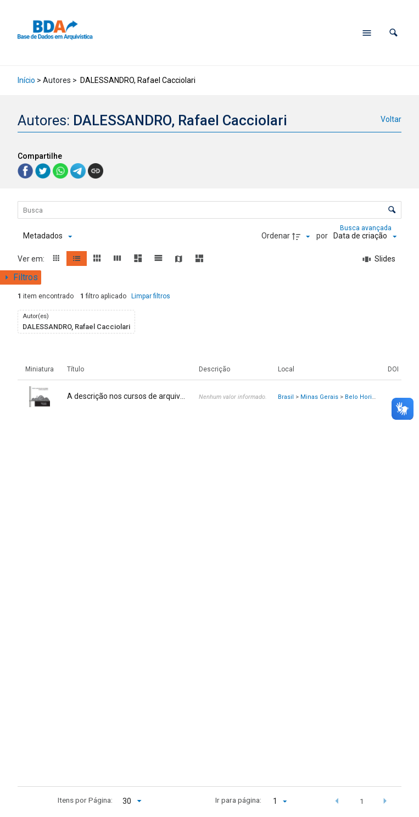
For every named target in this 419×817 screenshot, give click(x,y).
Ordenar (275, 235)
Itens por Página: (85, 800)
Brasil (286, 397)
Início (26, 80)
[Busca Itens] (209, 210)
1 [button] (362, 801)
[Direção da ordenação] (302, 236)
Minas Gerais (319, 397)
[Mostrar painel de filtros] (20, 277)
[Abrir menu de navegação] (367, 33)
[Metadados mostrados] (47, 236)
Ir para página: (238, 800)
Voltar (391, 119)
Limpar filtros (150, 296)
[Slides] (379, 259)
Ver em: (32, 258)
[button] (393, 32)
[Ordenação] (365, 236)
